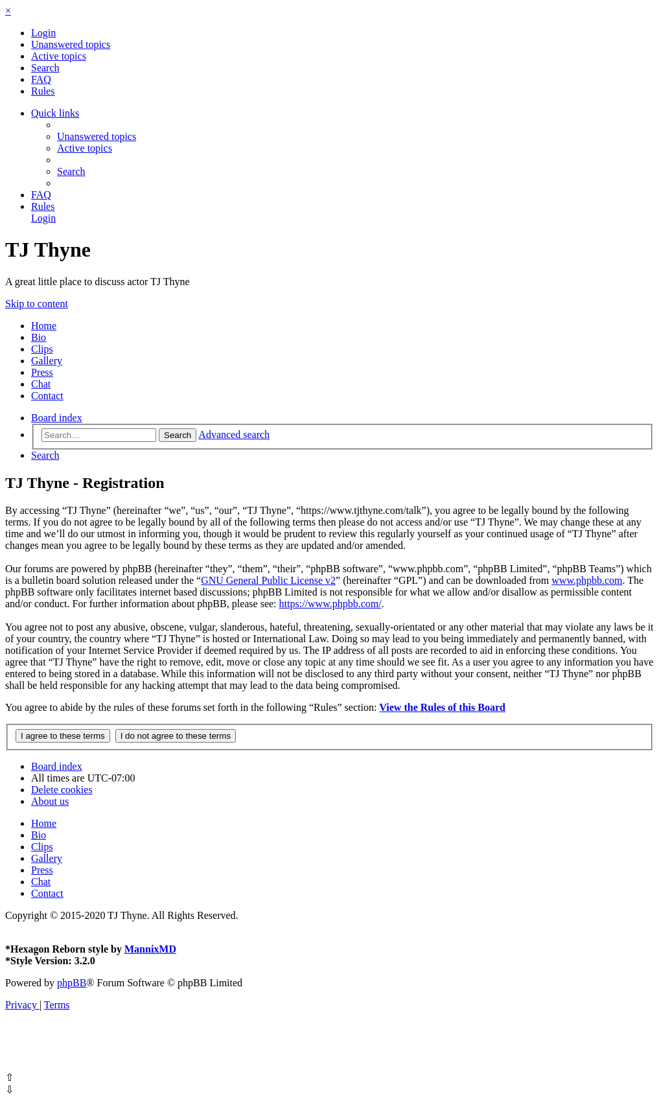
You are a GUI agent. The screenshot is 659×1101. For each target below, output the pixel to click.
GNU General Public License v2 (268, 580)
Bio (38, 337)
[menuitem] (43, 32)
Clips (42, 348)
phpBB (71, 982)
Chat (41, 383)
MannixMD (150, 949)
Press (42, 372)
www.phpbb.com (586, 580)
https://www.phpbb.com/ (330, 603)
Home (43, 325)
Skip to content (36, 303)
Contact (47, 395)
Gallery (46, 360)
